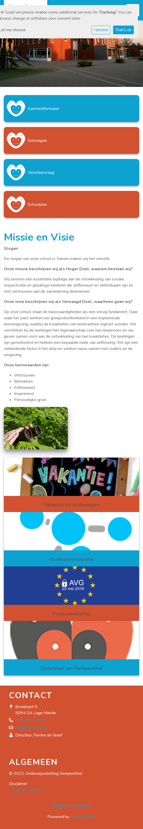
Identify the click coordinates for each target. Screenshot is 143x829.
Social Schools (83, 817)
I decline (101, 30)
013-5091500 (29, 720)
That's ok (123, 30)
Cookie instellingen (71, 805)
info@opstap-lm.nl (31, 728)
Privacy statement (25, 790)
